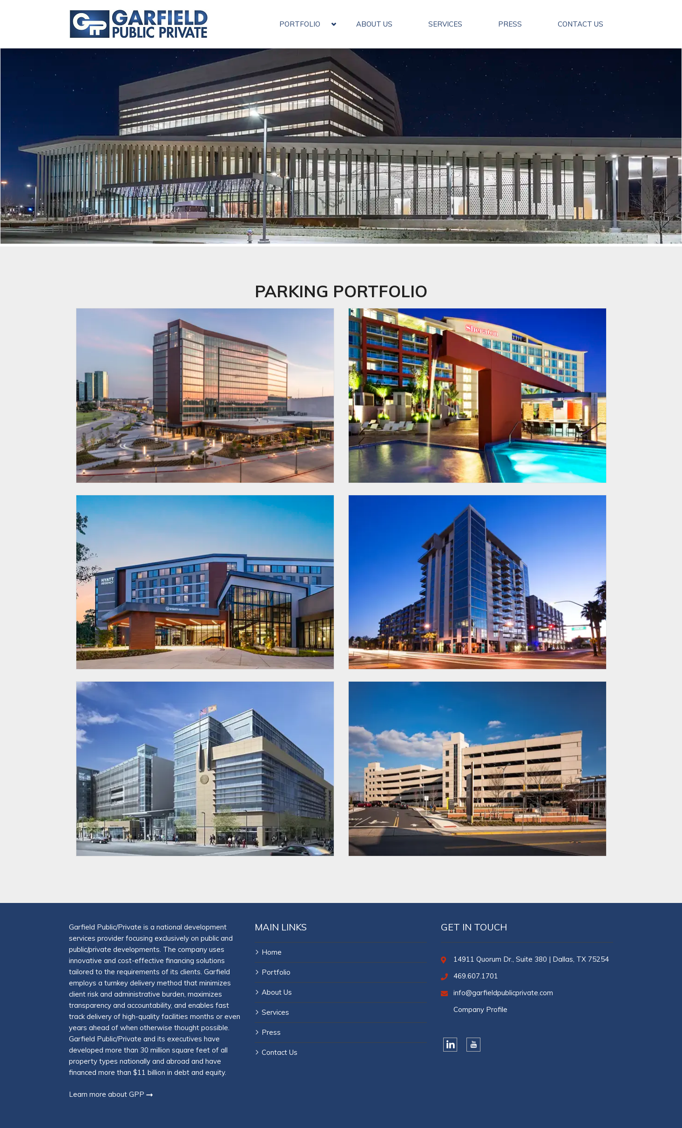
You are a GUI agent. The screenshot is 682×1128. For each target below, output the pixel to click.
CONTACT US (580, 24)
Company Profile (480, 1009)
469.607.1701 (475, 975)
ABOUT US (374, 24)
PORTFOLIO (299, 24)
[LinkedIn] (450, 1045)
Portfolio (276, 972)
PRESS (510, 24)
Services (275, 1012)
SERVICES (445, 24)
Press (271, 1032)
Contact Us (279, 1052)
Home (272, 952)
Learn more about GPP (111, 1094)
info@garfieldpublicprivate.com (503, 992)
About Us (277, 992)
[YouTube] (473, 1045)
